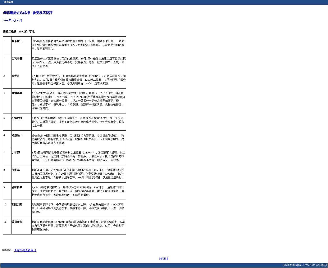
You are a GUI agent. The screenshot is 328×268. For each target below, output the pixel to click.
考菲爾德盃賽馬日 (25, 250)
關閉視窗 (164, 258)
